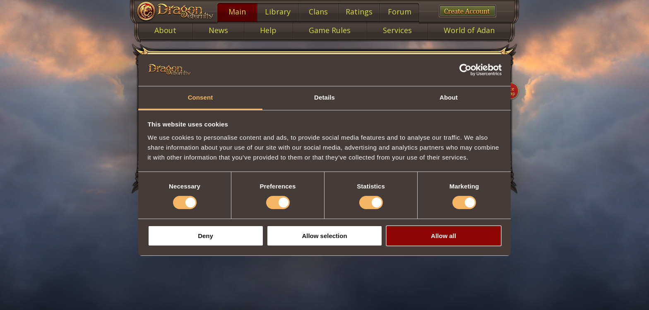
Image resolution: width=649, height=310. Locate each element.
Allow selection (324, 235)
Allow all (443, 235)
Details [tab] (324, 97)
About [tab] (449, 97)
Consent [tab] (200, 97)
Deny (205, 235)
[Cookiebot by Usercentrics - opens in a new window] (465, 70)
